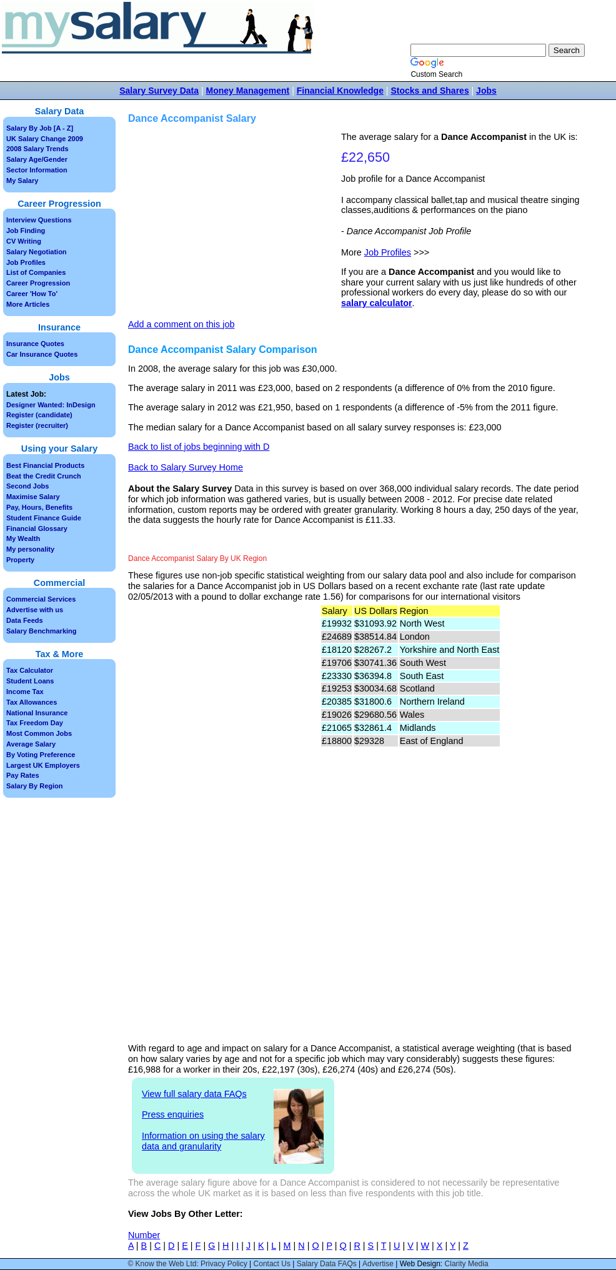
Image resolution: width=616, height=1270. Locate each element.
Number (144, 1235)
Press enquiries (173, 1114)
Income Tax (25, 691)
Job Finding (25, 230)
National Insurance (36, 713)
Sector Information (36, 170)
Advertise (378, 1263)
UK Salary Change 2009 (44, 138)
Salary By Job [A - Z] (39, 128)
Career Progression (38, 283)
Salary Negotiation (36, 251)
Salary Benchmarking (41, 631)
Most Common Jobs (39, 733)
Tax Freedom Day (34, 723)
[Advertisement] (236, 219)
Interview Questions (39, 220)
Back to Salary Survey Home (185, 467)
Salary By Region (34, 786)
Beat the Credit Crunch (43, 476)
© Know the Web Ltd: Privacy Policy (187, 1263)
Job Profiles (387, 252)
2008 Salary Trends (37, 148)
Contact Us (272, 1263)
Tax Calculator (29, 670)
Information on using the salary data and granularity (203, 1141)
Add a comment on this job (181, 324)
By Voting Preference (40, 754)
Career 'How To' (31, 293)
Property (20, 559)
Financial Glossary (36, 528)
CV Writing (23, 241)
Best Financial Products (45, 465)
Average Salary (31, 744)
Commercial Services (41, 599)
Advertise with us (34, 609)
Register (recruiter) (37, 425)
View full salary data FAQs (194, 1094)
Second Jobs (27, 486)
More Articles (27, 304)
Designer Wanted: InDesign (51, 405)
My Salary (22, 180)
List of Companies (36, 272)
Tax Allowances (31, 702)
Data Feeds (24, 620)
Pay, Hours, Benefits (39, 507)
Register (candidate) (39, 415)
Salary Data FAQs (327, 1263)
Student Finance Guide (43, 518)
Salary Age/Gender (36, 159)
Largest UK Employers (43, 765)
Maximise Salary (33, 496)
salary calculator (376, 303)
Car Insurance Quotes (41, 354)
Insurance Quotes (35, 343)
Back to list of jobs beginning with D (198, 447)
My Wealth (23, 538)
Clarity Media (467, 1263)
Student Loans (30, 681)
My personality (30, 549)
